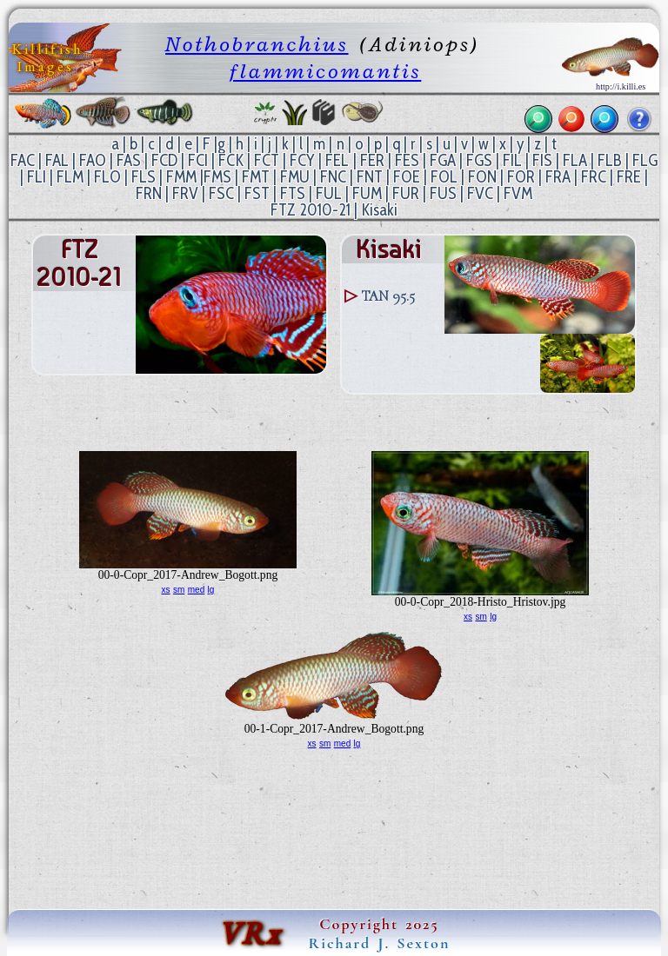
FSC (221, 193)
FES (407, 160)
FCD (164, 160)
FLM (70, 177)
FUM (367, 193)
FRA (558, 177)
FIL (512, 160)
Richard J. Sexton (380, 943)
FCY (302, 160)
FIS (542, 160)
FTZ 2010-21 (311, 210)
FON (482, 177)
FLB (610, 160)
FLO (107, 177)
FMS (217, 177)
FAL (57, 160)
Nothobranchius (256, 43)
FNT (370, 177)
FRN (149, 193)
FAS (129, 160)
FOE (406, 177)
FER (372, 160)
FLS (143, 177)
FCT (266, 160)
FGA (443, 160)
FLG (645, 160)
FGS (479, 160)
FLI (36, 177)
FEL (337, 160)
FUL (329, 193)
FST (257, 193)
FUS (443, 193)
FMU (295, 177)
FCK (231, 160)
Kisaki (379, 210)
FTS (292, 193)
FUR (405, 193)
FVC (480, 193)
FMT (256, 177)
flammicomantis (326, 70)
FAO (92, 160)
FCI (198, 160)
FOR (521, 177)
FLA (575, 160)
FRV (185, 193)
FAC (22, 160)
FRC (593, 177)
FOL (444, 177)
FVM (518, 193)
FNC (333, 177)
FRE (629, 177)
